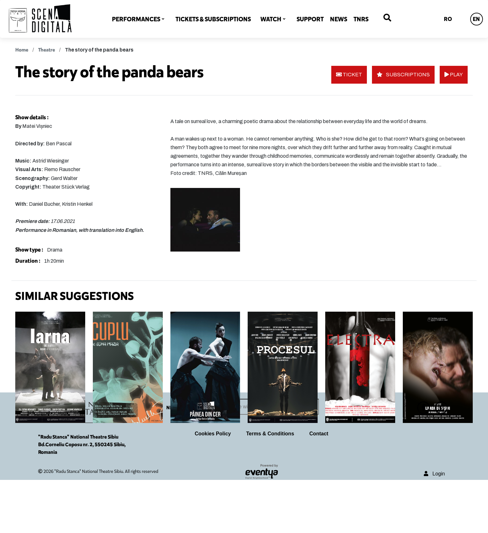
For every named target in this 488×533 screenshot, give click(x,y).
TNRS (361, 19)
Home (21, 49)
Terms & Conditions (270, 486)
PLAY (453, 74)
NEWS (338, 19)
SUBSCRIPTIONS (403, 74)
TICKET (349, 74)
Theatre (46, 49)
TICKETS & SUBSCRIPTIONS (213, 19)
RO (448, 19)
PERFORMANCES (136, 19)
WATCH (270, 19)
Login (434, 527)
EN (476, 19)
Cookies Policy (213, 486)
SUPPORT (310, 19)
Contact (318, 486)
